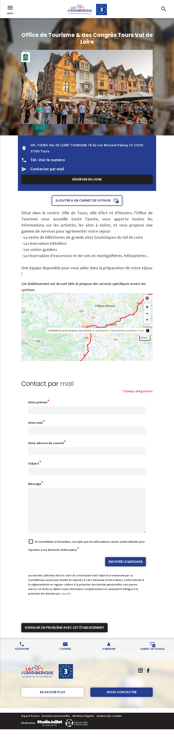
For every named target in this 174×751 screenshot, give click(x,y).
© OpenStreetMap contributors (122, 331)
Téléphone (21, 657)
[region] (87, 327)
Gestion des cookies (109, 724)
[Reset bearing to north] (147, 320)
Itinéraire (109, 657)
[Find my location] (147, 298)
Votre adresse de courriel (46, 443)
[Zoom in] (147, 307)
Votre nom (35, 422)
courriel (65, 601)
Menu (10, 9)
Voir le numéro (52, 160)
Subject (33, 463)
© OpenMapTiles (100, 331)
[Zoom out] (147, 313)
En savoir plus (52, 700)
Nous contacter (122, 700)
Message (34, 483)
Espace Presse (30, 724)
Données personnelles (56, 724)
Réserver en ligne (87, 179)
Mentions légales (83, 724)
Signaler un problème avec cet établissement (64, 635)
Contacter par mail (47, 169)
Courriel (65, 657)
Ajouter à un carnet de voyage (83, 200)
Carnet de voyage (152, 657)
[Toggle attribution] (147, 330)
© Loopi (140, 331)
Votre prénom (37, 402)
